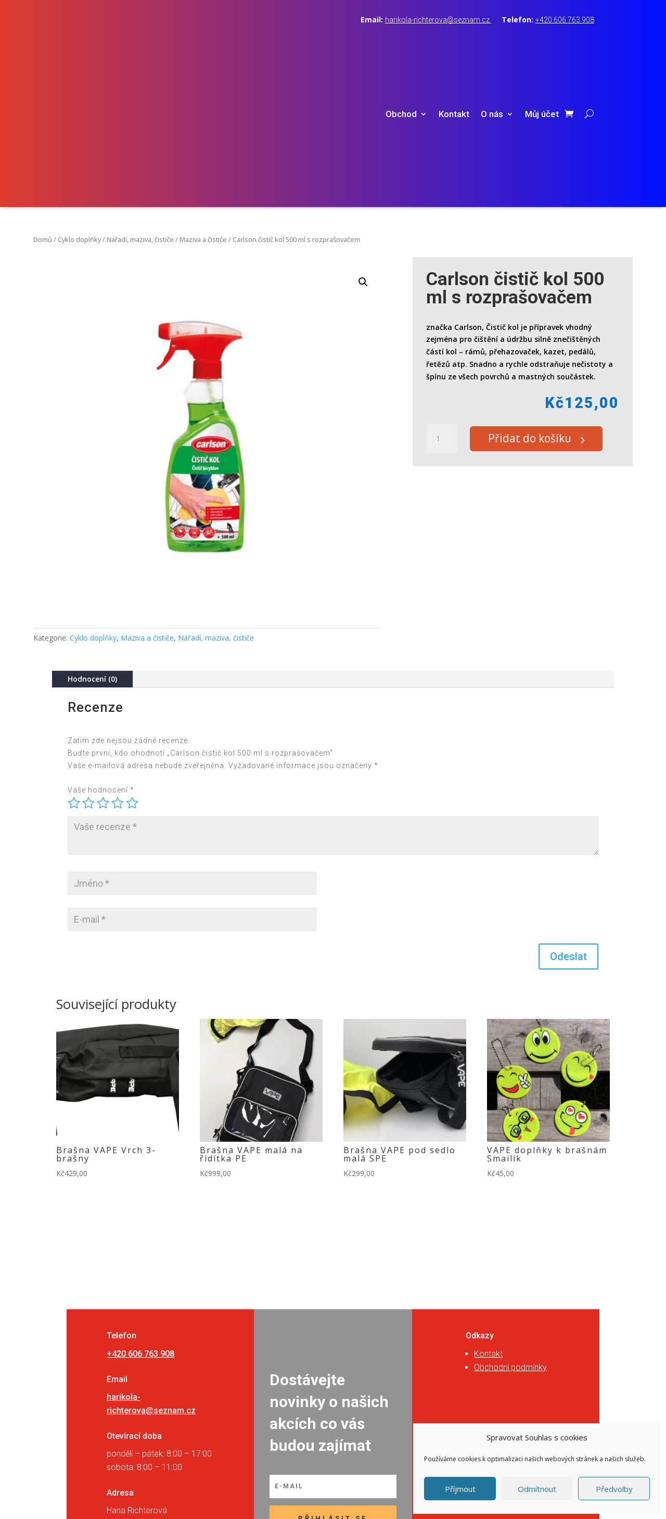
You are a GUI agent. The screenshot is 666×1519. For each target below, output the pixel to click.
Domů (42, 101)
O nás (492, 45)
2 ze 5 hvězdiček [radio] (88, 665)
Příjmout (460, 1489)
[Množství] (441, 301)
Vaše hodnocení (101, 652)
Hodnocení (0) (92, 541)
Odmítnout (537, 1489)
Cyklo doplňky (79, 101)
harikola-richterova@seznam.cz (438, 20)
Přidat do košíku (536, 301)
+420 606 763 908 (564, 20)
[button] (363, 144)
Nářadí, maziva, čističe (140, 101)
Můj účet (542, 45)
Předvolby (614, 1489)
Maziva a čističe (203, 101)
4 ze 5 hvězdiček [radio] (117, 665)
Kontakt (454, 45)
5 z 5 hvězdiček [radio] (132, 665)
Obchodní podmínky (510, 1229)
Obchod (401, 45)
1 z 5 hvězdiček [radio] (74, 665)
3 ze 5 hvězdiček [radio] (103, 665)
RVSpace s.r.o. (398, 1499)
